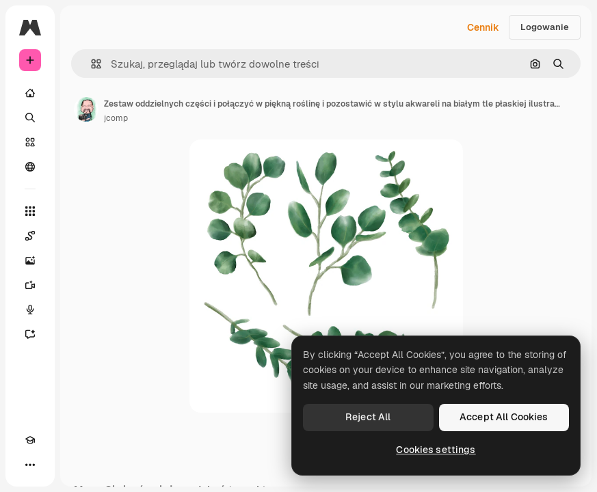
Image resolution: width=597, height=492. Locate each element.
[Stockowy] (30, 142)
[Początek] (30, 93)
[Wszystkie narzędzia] (30, 211)
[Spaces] (30, 236)
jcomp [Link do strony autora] (116, 118)
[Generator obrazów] (30, 260)
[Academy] (30, 440)
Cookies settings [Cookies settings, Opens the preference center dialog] (435, 449)
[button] (90, 64)
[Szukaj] (30, 117)
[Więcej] (30, 465)
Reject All (367, 417)
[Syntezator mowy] (30, 309)
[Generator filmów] (30, 285)
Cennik (483, 27)
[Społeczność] (30, 167)
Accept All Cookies (504, 417)
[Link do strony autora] (86, 109)
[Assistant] (30, 334)
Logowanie (544, 27)
